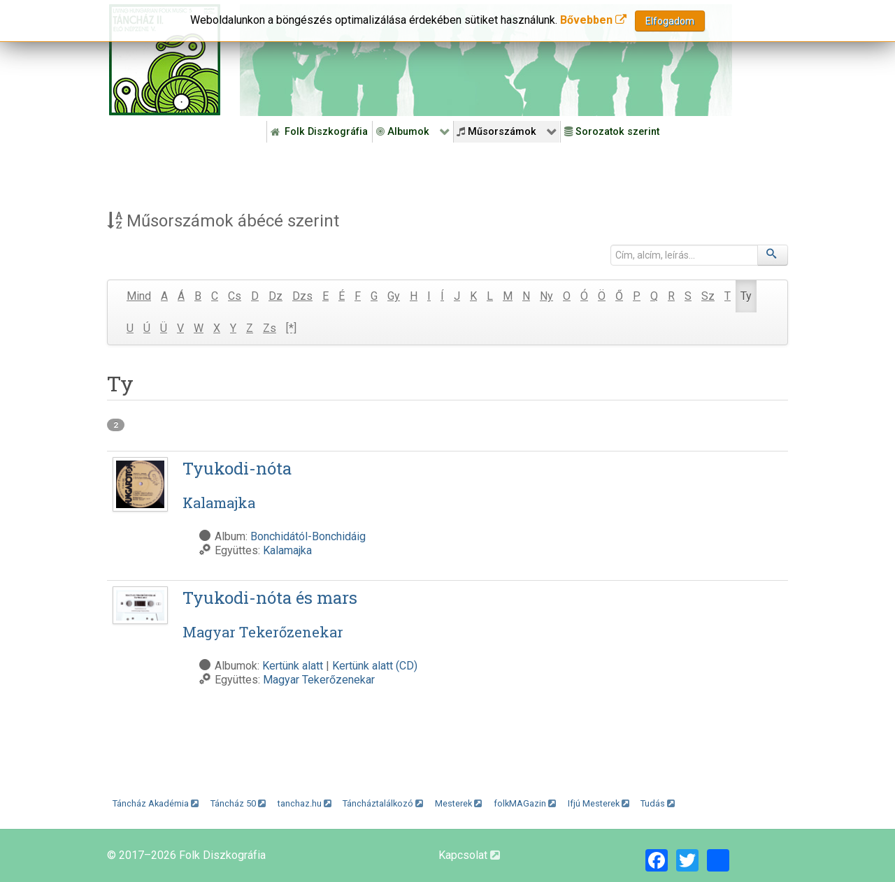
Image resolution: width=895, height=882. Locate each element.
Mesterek (458, 803)
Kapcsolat (469, 855)
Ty (746, 296)
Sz (708, 296)
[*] (291, 328)
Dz (275, 296)
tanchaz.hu (304, 803)
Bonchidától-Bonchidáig (308, 536)
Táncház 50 (238, 803)
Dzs (302, 296)
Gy (393, 296)
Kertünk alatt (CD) (374, 665)
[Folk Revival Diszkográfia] (486, 60)
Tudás (657, 803)
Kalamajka (287, 550)
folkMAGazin (525, 803)
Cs (234, 296)
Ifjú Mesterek (598, 803)
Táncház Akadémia (156, 803)
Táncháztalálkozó (383, 803)
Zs (269, 328)
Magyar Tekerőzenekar (319, 679)
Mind (139, 296)
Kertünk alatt (292, 665)
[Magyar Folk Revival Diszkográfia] (164, 59)
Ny (546, 296)
